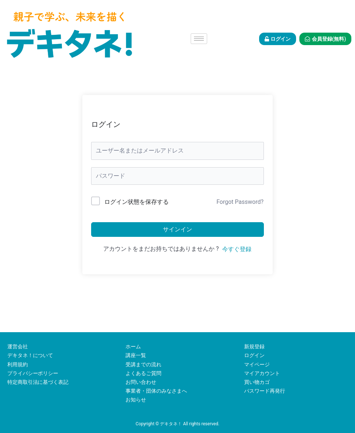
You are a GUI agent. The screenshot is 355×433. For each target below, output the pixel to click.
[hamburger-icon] (199, 38)
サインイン (177, 229)
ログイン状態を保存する (136, 201)
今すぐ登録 (236, 249)
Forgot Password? (240, 201)
